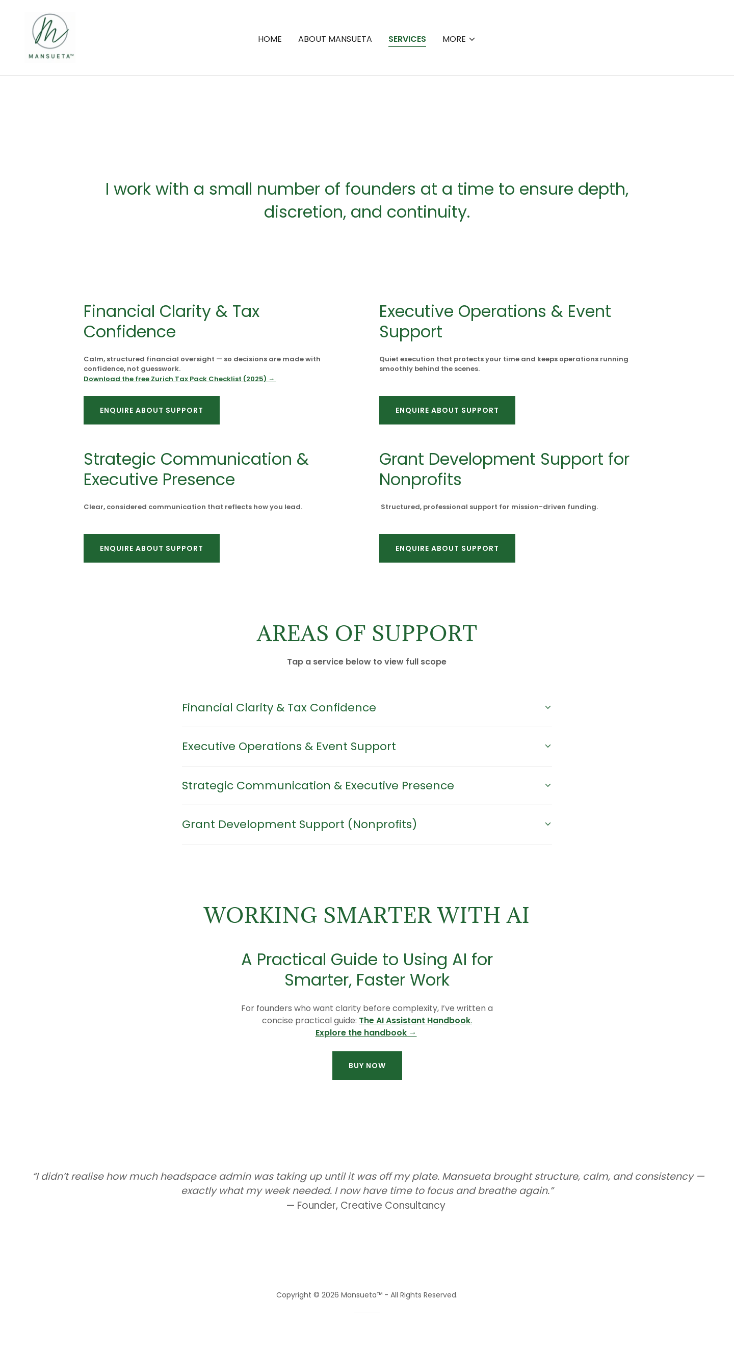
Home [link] (270, 111)
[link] (50, 109)
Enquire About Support (151, 410)
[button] (459, 111)
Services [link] (407, 111)
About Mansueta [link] (335, 111)
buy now (367, 1065)
